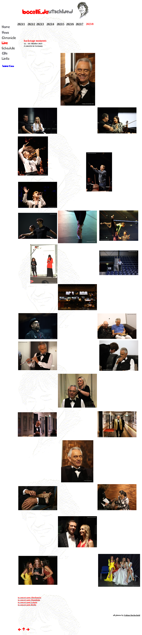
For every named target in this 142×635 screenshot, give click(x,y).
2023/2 (31, 24)
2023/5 (60, 24)
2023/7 (79, 24)
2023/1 (21, 24)
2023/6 (70, 24)
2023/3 (40, 24)
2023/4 (50, 24)
